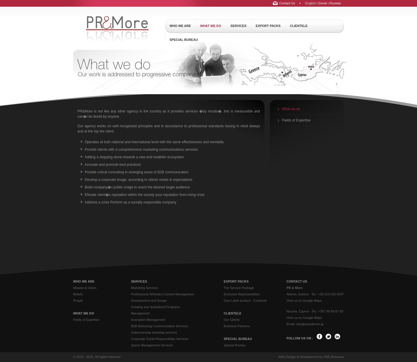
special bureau (184, 39)
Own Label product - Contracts (245, 300)
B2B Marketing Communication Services (159, 326)
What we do (291, 109)
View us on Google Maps (304, 300)
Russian (335, 3)
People (78, 300)
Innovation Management (148, 319)
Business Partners (237, 326)
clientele (299, 26)
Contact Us (287, 3)
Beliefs (78, 294)
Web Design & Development (298, 357)
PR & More (294, 288)
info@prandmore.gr (310, 324)
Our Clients (232, 319)
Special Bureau (235, 345)
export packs (268, 26)
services (238, 26)
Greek (322, 3)
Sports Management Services (152, 345)
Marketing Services (144, 288)
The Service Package (239, 288)
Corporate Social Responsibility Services (160, 339)
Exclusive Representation (242, 294)
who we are (180, 26)
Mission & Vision (85, 288)
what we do (210, 26)
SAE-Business (333, 357)
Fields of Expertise (296, 120)
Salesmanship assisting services (154, 332)
